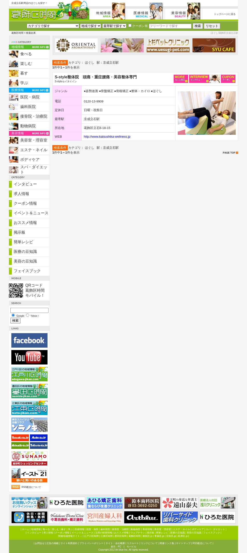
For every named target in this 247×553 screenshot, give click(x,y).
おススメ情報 (25, 223)
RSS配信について (31, 487)
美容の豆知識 (25, 261)
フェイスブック (27, 271)
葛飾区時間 (17, 33)
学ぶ (24, 83)
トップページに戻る (225, 14)
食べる (26, 54)
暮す (24, 73)
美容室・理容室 (33, 140)
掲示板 (19, 232)
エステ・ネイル (33, 150)
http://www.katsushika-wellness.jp (107, 136)
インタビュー (25, 184)
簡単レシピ (23, 242)
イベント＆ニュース (31, 213)
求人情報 (21, 194)
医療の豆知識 (25, 252)
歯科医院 (28, 107)
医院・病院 (30, 97)
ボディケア (30, 159)
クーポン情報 (25, 203)
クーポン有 (138, 26)
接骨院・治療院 (33, 116)
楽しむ (26, 63)
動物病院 (28, 126)
